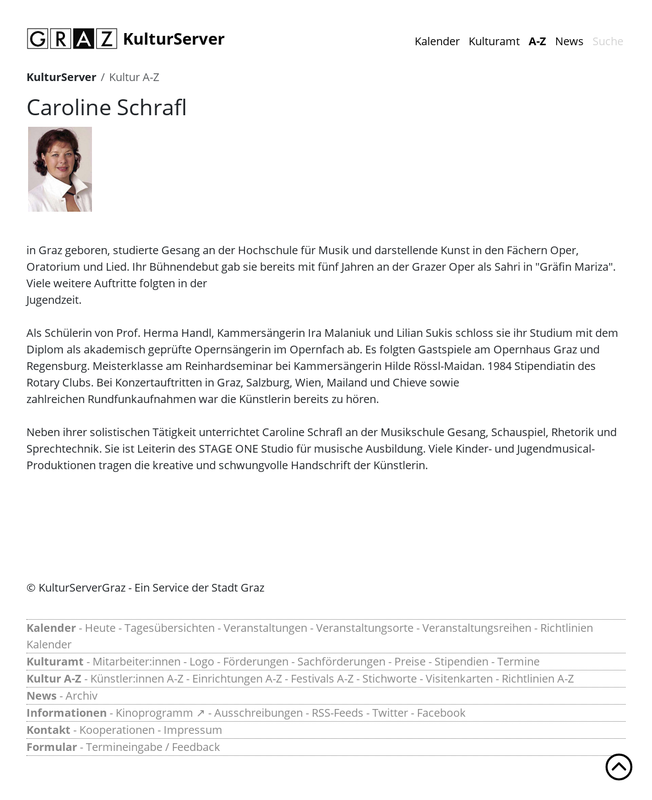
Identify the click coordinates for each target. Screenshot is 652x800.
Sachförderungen (341, 661)
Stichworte (389, 678)
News (569, 41)
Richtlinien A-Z (538, 678)
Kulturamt (494, 41)
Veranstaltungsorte (365, 627)
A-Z (537, 41)
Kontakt (48, 729)
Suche (608, 41)
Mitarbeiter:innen (137, 661)
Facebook (441, 712)
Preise (410, 661)
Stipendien (461, 661)
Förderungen (256, 661)
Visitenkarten (459, 678)
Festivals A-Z (322, 678)
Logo (201, 661)
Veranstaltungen (265, 627)
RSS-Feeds (337, 712)
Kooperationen (117, 729)
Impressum (193, 729)
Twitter (390, 712)
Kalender (437, 41)
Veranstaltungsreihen (476, 627)
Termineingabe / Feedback (153, 746)
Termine (518, 661)
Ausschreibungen (258, 712)
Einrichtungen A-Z (237, 678)
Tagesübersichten (169, 627)
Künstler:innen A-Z (136, 678)
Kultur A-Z (134, 76)
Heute (100, 627)
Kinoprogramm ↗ (160, 712)
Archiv (81, 695)
